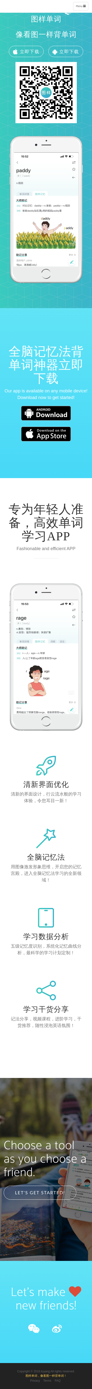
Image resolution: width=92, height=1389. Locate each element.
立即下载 (26, 51)
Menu (82, 7)
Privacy (35, 1380)
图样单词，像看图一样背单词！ (46, 1375)
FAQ (58, 1380)
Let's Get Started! (40, 1192)
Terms (47, 1380)
